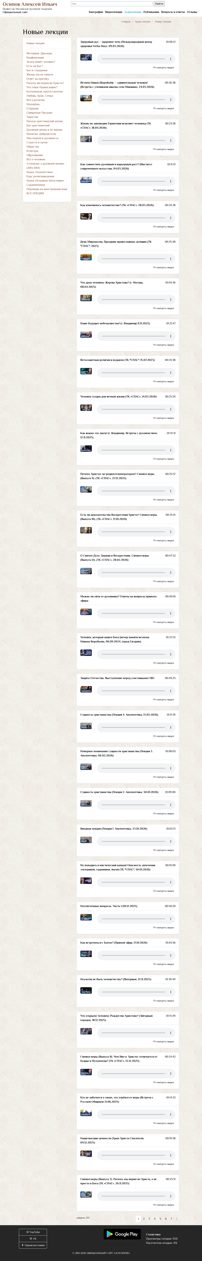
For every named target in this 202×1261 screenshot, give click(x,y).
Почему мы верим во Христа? (45, 83)
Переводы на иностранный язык (46, 189)
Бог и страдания (36, 70)
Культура (32, 151)
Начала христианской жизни (44, 121)
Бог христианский (38, 125)
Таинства (32, 117)
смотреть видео (163, 67)
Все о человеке (35, 159)
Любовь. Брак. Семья (39, 95)
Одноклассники (33, 1245)
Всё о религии (35, 100)
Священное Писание (39, 112)
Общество (32, 146)
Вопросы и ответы (173, 12)
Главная (125, 21)
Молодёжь (33, 104)
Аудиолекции (132, 12)
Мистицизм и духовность (42, 138)
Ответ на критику (37, 78)
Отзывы (192, 12)
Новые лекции (35, 43)
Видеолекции (113, 12)
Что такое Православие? (41, 87)
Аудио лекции (142, 21)
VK (33, 1238)
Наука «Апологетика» (39, 172)
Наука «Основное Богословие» (45, 180)
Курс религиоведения (40, 176)
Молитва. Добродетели (41, 134)
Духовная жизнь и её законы (44, 129)
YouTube (33, 1232)
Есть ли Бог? (34, 66)
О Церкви (32, 108)
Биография (96, 12)
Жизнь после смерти (39, 74)
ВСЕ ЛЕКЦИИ (35, 193)
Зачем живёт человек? (40, 61)
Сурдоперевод (35, 184)
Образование (34, 155)
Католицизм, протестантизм (44, 91)
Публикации (151, 12)
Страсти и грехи (36, 142)
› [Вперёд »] (176, 1218)
